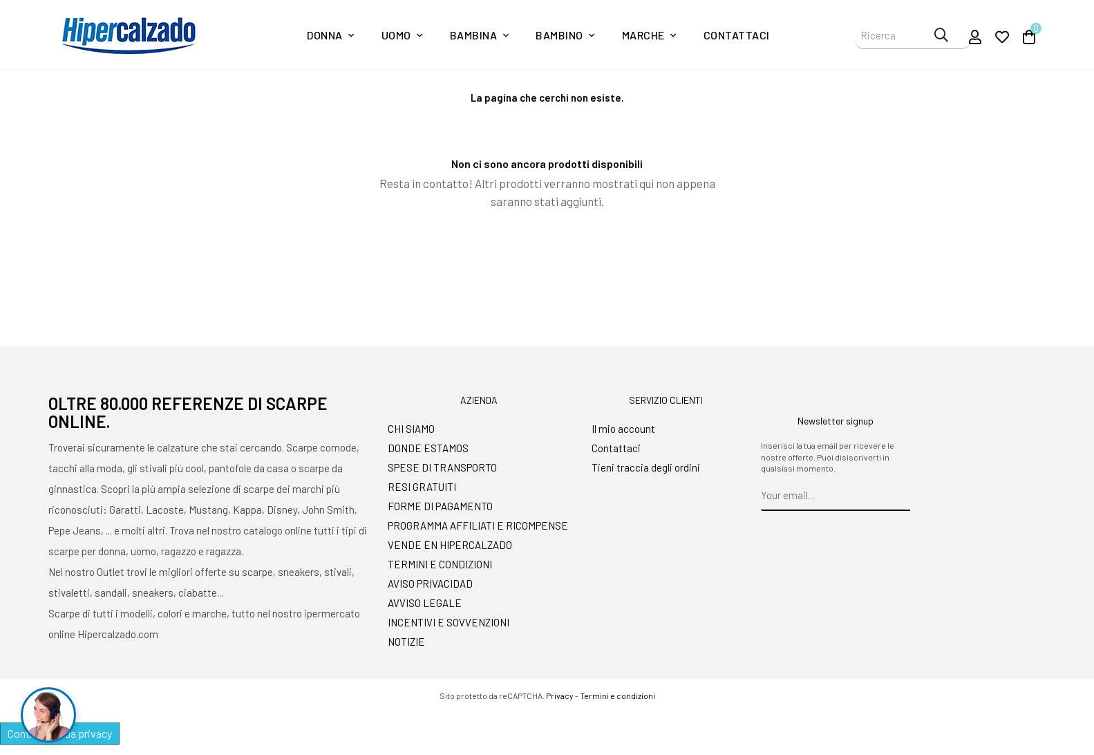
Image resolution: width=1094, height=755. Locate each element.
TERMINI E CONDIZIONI (440, 564)
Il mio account (623, 428)
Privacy (560, 695)
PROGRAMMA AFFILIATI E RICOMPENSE (478, 525)
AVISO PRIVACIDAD (430, 583)
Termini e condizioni (617, 695)
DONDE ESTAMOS (428, 448)
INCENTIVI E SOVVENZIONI (448, 622)
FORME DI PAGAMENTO (440, 506)
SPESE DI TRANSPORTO (442, 467)
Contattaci (616, 448)
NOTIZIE (406, 641)
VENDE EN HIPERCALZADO (450, 545)
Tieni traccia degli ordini (646, 467)
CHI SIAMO (411, 428)
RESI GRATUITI (422, 487)
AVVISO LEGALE (425, 603)
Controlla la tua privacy (60, 733)
